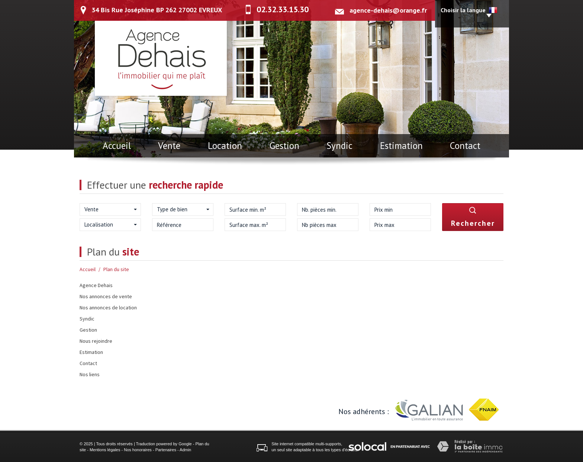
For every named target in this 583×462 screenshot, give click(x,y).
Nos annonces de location (108, 307)
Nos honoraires (138, 450)
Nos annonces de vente (106, 296)
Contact (465, 146)
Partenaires (165, 450)
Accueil (117, 146)
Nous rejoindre (96, 341)
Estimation (401, 146)
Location (225, 146)
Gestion (284, 146)
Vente (169, 146)
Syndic (339, 146)
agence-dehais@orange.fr (388, 10)
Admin (185, 450)
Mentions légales (105, 450)
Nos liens (90, 374)
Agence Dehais (96, 285)
